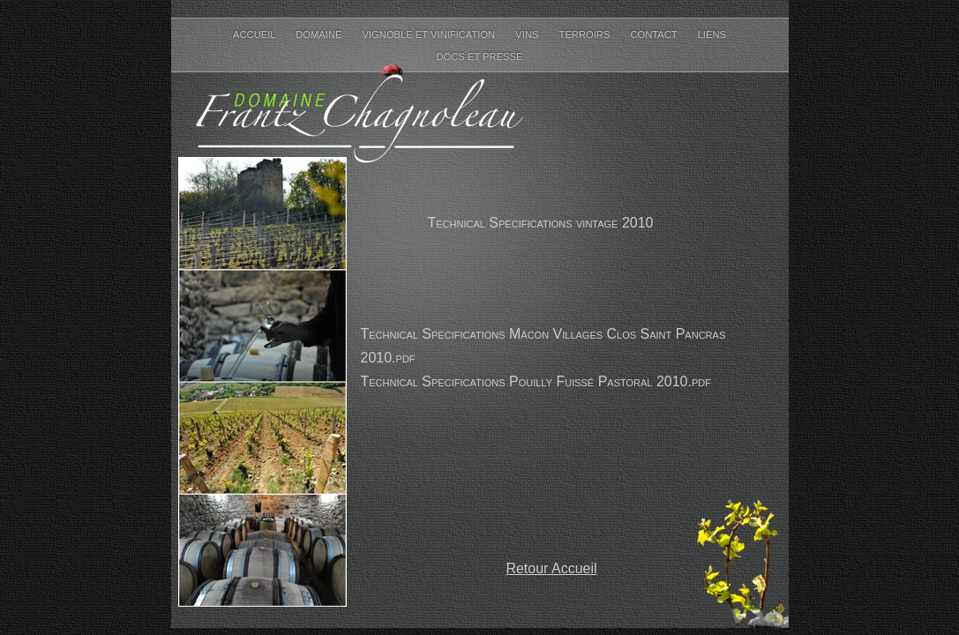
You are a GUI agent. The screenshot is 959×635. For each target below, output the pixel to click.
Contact (654, 34)
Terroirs (586, 34)
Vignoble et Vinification (430, 34)
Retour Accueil (551, 568)
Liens (712, 34)
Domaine (320, 34)
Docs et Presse (479, 56)
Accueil (255, 34)
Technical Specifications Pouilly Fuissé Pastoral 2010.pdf (536, 381)
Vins (528, 34)
